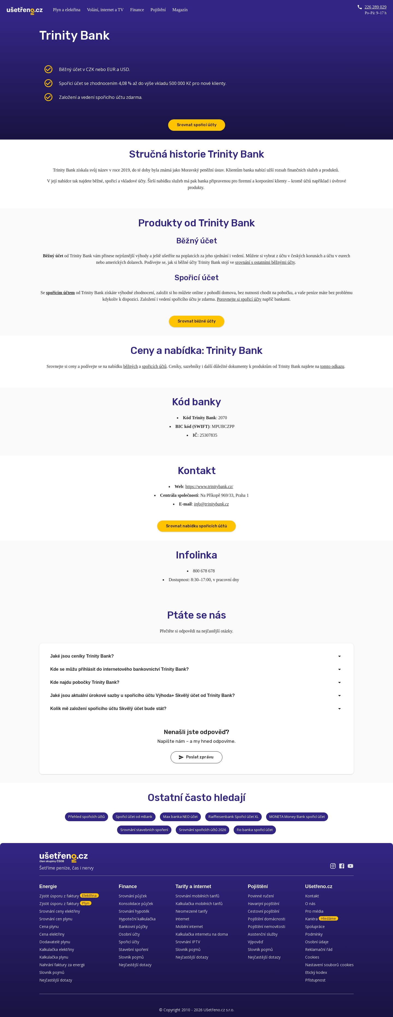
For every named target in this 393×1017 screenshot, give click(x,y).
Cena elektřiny (51, 934)
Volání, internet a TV (105, 9)
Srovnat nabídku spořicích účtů (196, 526)
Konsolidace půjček (136, 903)
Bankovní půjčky (133, 926)
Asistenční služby (263, 934)
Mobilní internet (189, 926)
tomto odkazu (332, 366)
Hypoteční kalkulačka (137, 918)
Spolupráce (315, 926)
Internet (182, 918)
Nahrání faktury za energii (62, 964)
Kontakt (312, 895)
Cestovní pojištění (263, 911)
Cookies (312, 957)
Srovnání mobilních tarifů (197, 895)
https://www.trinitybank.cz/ (209, 486)
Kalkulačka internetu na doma (201, 934)
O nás (310, 903)
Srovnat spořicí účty (196, 125)
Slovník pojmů (51, 972)
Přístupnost (315, 980)
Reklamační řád (318, 949)
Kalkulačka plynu (53, 957)
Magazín (180, 9)
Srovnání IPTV (187, 941)
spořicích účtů (154, 366)
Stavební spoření (133, 949)
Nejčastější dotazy (55, 980)
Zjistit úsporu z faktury (69, 895)
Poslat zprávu (195, 757)
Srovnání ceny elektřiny (59, 911)
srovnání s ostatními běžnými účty (265, 262)
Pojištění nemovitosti (266, 926)
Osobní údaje (317, 941)
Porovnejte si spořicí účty (239, 299)
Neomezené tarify (191, 911)
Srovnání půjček (133, 895)
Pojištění (158, 9)
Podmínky (314, 934)
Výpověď (255, 941)
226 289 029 (371, 7)
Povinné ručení (261, 895)
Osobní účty (129, 934)
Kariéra (321, 918)
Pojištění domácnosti (266, 918)
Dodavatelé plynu (54, 941)
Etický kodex (316, 972)
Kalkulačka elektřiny (56, 949)
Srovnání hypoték (134, 911)
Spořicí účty (129, 941)
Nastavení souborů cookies (329, 964)
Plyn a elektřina (66, 9)
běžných (130, 366)
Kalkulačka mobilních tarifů (199, 903)
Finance (137, 9)
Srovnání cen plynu (55, 918)
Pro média (314, 911)
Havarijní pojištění (263, 903)
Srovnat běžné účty (197, 321)
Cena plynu (49, 926)
